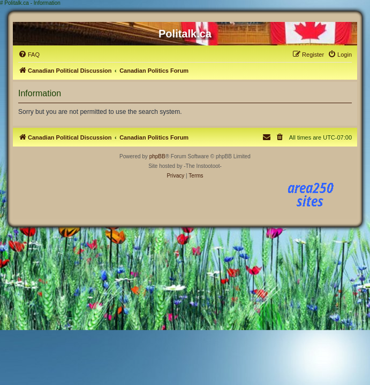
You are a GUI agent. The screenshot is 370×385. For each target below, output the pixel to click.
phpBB (157, 156)
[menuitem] (29, 54)
